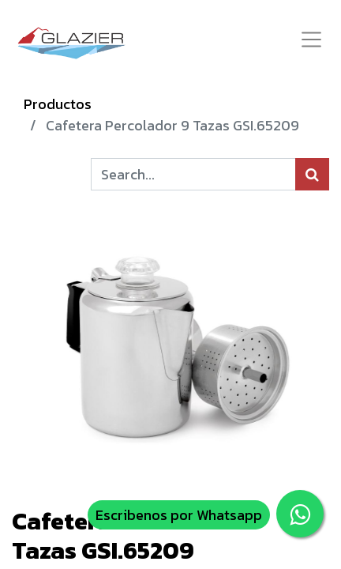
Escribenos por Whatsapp (179, 515)
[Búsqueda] (312, 174)
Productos (58, 104)
